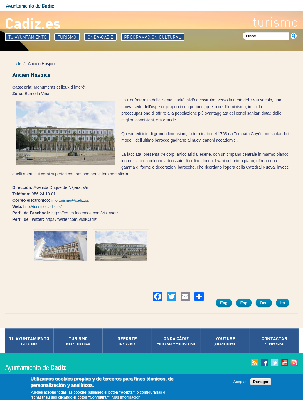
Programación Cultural (152, 37)
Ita (282, 303)
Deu (263, 303)
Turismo (67, 37)
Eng (224, 303)
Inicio (16, 64)
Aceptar (240, 382)
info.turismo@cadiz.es (70, 200)
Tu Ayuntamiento (27, 37)
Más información (126, 397)
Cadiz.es (32, 23)
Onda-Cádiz (100, 37)
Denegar (260, 382)
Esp (244, 303)
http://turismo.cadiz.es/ (42, 206)
